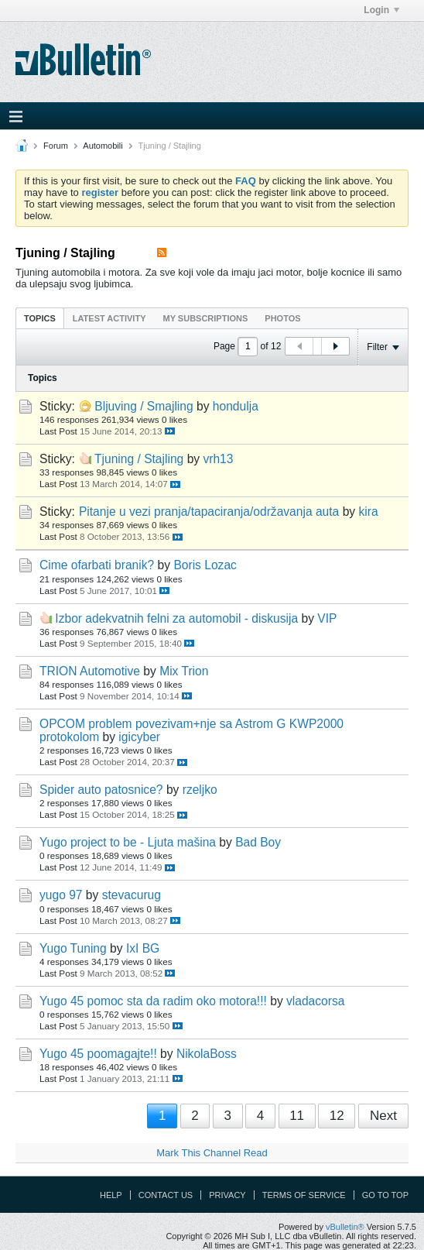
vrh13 (218, 458)
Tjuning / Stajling (138, 458)
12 (337, 1115)
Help (111, 1195)
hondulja (235, 406)
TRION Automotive (89, 671)
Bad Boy (258, 842)
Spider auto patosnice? (101, 789)
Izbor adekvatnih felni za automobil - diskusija (176, 618)
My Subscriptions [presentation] (205, 318)
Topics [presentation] (40, 318)
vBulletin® (345, 1226)
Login (381, 10)
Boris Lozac (204, 565)
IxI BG (142, 948)
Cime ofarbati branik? (96, 565)
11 (296, 1115)
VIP (327, 618)
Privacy (227, 1195)
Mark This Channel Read (212, 1153)
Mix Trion (183, 671)
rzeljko (200, 789)
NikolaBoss (206, 1053)
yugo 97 (61, 894)
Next (383, 1115)
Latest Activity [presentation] (109, 318)
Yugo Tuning (73, 948)
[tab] (39, 317)
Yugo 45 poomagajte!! (98, 1053)
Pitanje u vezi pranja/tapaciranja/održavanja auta (209, 511)
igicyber (139, 736)
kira (368, 511)
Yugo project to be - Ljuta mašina (127, 842)
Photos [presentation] (282, 318)
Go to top (385, 1195)
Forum (55, 145)
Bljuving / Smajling (143, 406)
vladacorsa (315, 1001)
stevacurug (131, 894)
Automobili (102, 145)
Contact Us (165, 1195)
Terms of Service (304, 1195)
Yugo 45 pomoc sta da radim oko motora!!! (153, 1001)
